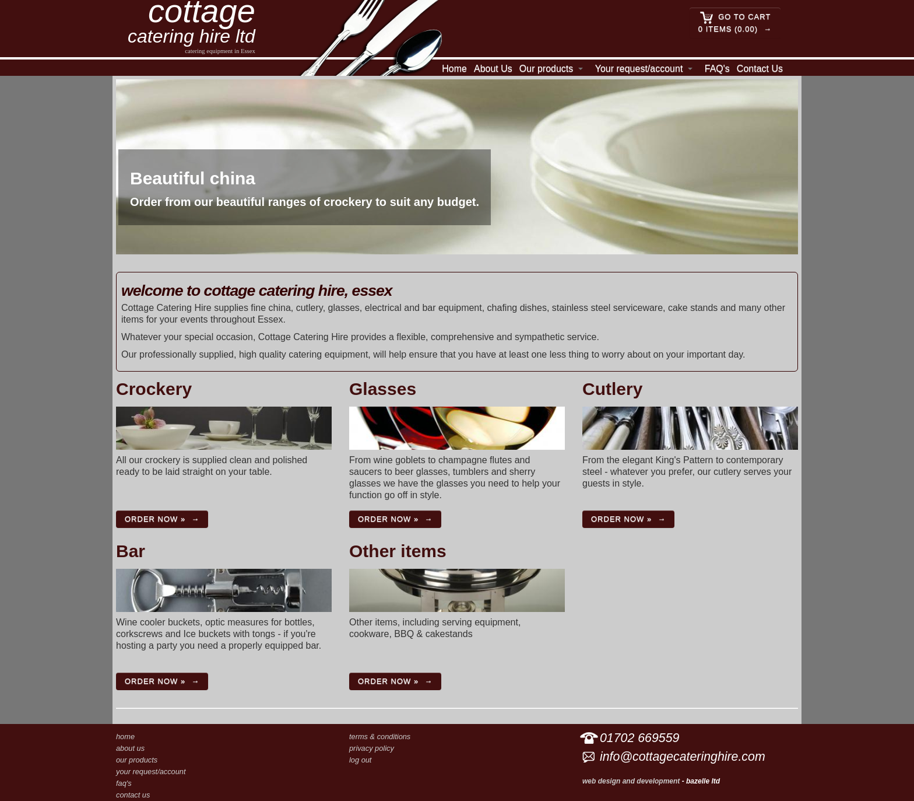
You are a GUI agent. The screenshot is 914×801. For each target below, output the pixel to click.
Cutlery (612, 388)
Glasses (382, 388)
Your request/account (639, 69)
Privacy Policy (371, 748)
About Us (493, 69)
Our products (546, 69)
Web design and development (631, 781)
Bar (130, 551)
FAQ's (717, 69)
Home (454, 69)
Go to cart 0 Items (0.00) (734, 22)
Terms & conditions (379, 736)
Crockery (154, 388)
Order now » (155, 519)
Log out (360, 759)
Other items (398, 551)
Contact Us (760, 69)
